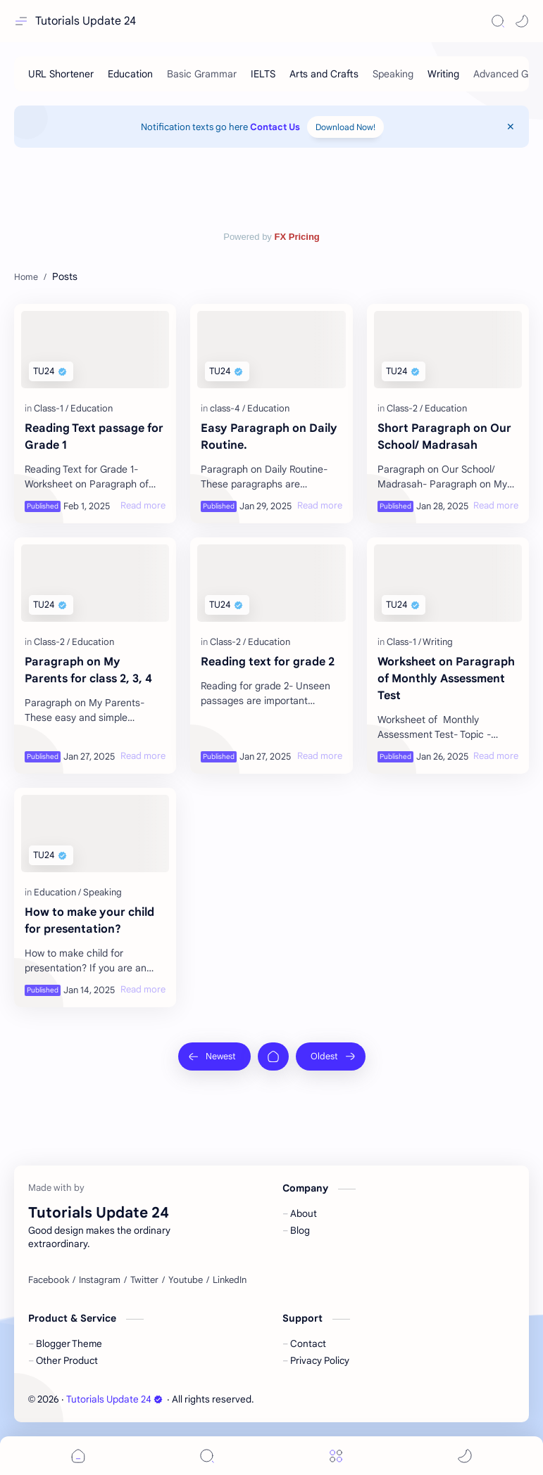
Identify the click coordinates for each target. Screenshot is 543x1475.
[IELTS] (263, 74)
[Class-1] (51, 408)
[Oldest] (331, 1056)
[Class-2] (405, 408)
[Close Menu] (510, 126)
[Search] (497, 21)
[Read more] (143, 505)
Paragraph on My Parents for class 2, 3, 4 (88, 670)
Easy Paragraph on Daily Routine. (269, 436)
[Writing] (443, 74)
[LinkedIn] (229, 1280)
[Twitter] (144, 1280)
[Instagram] (99, 1280)
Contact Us (275, 127)
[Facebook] (48, 1280)
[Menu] (335, 1455)
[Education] (130, 74)
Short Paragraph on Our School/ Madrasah (444, 436)
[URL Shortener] (61, 74)
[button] (521, 21)
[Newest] (214, 1056)
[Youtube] (185, 1280)
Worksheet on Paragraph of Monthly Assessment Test (446, 679)
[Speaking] (102, 892)
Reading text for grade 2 (268, 662)
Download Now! (345, 127)
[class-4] (227, 408)
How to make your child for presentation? (89, 920)
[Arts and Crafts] (323, 74)
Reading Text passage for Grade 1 (94, 436)
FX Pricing (296, 236)
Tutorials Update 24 (85, 21)
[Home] (273, 1056)
